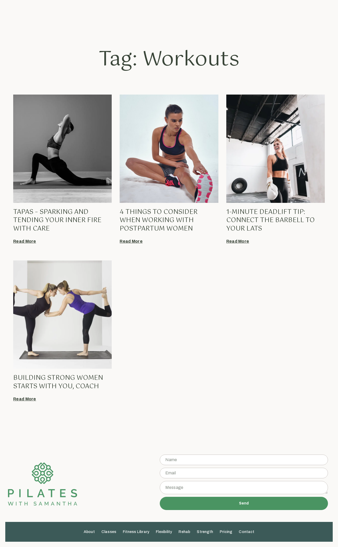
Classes (115, 18)
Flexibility (171, 18)
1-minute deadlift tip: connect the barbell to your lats (270, 220)
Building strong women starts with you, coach (58, 382)
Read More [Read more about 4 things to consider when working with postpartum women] (131, 241)
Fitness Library (143, 18)
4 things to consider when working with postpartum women (159, 220)
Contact (253, 18)
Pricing (233, 18)
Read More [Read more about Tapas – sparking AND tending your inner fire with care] (24, 241)
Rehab (191, 18)
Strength (212, 18)
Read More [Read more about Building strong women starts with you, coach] (24, 399)
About (96, 18)
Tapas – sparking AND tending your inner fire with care (57, 220)
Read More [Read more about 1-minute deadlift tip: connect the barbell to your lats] (237, 241)
